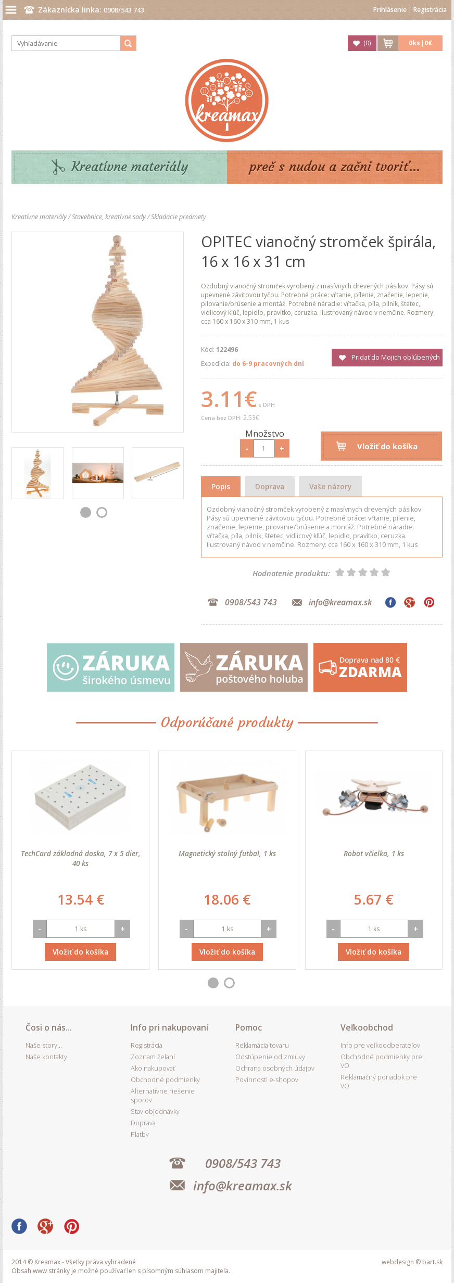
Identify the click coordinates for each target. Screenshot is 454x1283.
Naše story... (44, 1045)
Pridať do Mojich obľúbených (395, 357)
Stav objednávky (155, 1111)
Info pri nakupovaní (169, 1027)
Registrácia (430, 9)
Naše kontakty (46, 1056)
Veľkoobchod (366, 1027)
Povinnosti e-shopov (266, 1079)
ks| (420, 43)
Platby (140, 1134)
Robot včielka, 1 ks (374, 853)
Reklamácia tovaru (262, 1045)
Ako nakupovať (153, 1068)
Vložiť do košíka (387, 446)
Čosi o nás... (49, 1027)
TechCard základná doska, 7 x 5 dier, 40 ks (81, 858)
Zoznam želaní (153, 1056)
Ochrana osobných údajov (274, 1068)
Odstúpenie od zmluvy (270, 1056)
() (367, 43)
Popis (220, 486)
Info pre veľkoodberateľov (380, 1045)
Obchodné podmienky (165, 1079)
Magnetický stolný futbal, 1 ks (227, 853)
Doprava (269, 486)
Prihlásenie (390, 9)
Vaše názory (330, 486)
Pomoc (248, 1027)
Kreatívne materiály (130, 167)
